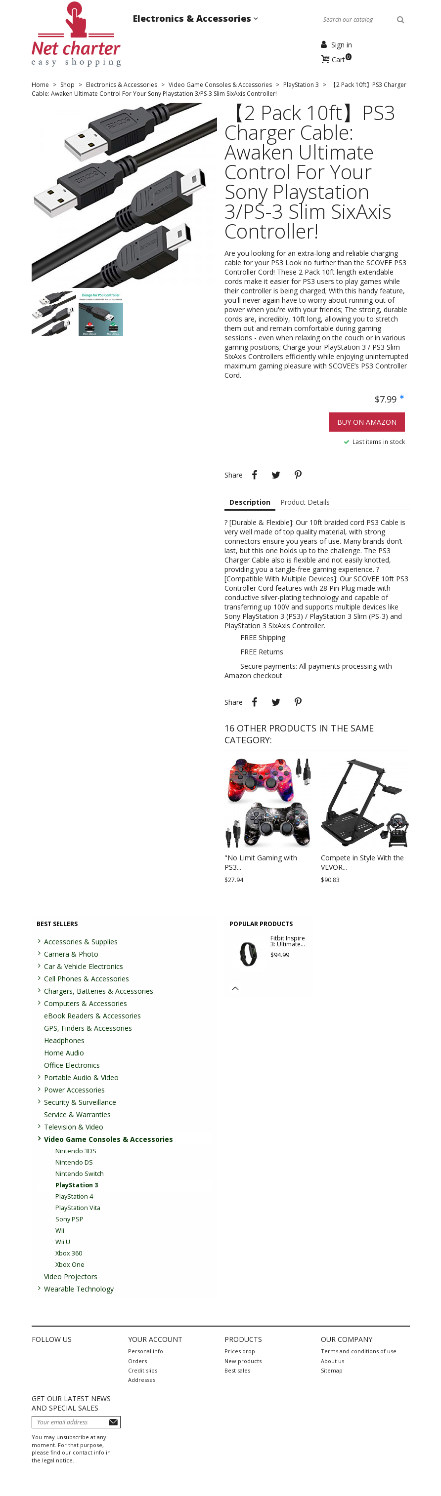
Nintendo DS (74, 1162)
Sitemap (332, 1370)
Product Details (305, 502)
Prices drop (239, 1351)
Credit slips (142, 1370)
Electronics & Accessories (193, 18)
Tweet (276, 475)
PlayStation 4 (74, 1196)
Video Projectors (70, 1276)
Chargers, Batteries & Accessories (98, 991)
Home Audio (64, 1052)
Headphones (64, 1040)
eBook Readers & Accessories (92, 1015)
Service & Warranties (77, 1114)
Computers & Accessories (85, 1003)
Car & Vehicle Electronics (83, 966)
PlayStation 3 (76, 1185)
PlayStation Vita (77, 1208)
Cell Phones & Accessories (86, 978)
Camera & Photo (71, 954)
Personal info (145, 1351)
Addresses (141, 1379)
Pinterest (298, 475)
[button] (397, 825)
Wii (59, 1230)
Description (249, 502)
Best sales (237, 1370)
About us (332, 1361)
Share (255, 475)
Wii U (62, 1242)
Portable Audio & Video (81, 1077)
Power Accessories (74, 1089)
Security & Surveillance (80, 1102)
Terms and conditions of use (359, 1351)
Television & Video (73, 1127)
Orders (137, 1361)
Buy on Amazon (367, 422)
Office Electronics (72, 1065)
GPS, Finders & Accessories (88, 1028)
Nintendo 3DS (75, 1151)
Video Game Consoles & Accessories (108, 1139)
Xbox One (70, 1264)
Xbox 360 (68, 1253)
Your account (155, 1339)
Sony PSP (69, 1219)
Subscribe (113, 1422)
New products (243, 1361)
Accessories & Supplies (81, 941)
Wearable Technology (79, 1289)
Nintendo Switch (79, 1174)
